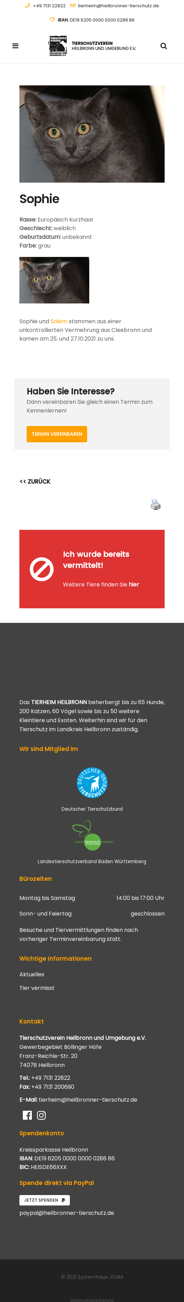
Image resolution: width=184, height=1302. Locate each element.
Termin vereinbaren (56, 434)
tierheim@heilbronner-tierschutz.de (118, 5)
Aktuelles (31, 954)
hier (134, 574)
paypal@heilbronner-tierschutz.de (66, 1193)
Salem (58, 321)
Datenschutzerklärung (92, 1280)
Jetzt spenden (44, 1180)
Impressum (92, 1288)
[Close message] (159, 534)
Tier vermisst (37, 968)
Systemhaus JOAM (100, 1256)
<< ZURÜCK (34, 481)
